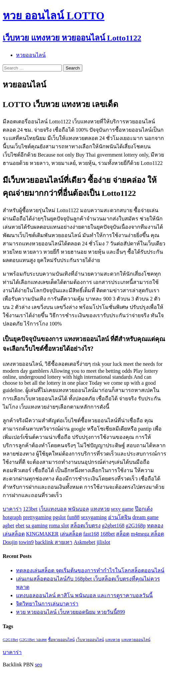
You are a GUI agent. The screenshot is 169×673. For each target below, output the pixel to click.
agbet (8, 525)
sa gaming (36, 525)
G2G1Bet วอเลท (33, 639)
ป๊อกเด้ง (144, 509)
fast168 (91, 534)
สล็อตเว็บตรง (85, 525)
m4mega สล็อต (147, 534)
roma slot (59, 525)
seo (38, 664)
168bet (107, 534)
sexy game (122, 509)
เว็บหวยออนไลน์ (90, 639)
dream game (145, 517)
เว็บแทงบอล (53, 509)
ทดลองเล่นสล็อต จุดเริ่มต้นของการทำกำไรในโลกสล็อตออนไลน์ (90, 570)
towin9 (26, 542)
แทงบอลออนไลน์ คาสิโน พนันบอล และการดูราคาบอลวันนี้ (84, 595)
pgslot (59, 517)
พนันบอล (78, 509)
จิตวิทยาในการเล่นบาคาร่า (47, 603)
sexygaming (94, 517)
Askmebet (84, 542)
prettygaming (37, 517)
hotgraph (12, 517)
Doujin (10, 542)
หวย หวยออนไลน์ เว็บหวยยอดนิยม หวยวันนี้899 (70, 612)
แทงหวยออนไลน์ (135, 639)
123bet (30, 509)
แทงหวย (100, 509)
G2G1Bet (10, 639)
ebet (20, 525)
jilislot (103, 542)
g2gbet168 (113, 525)
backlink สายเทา (53, 542)
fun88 (73, 517)
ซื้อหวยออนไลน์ (61, 639)
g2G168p (136, 525)
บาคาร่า (12, 509)
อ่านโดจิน (119, 517)
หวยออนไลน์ (31, 55)
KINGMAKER (42, 534)
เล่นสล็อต (71, 534)
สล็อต (122, 534)
